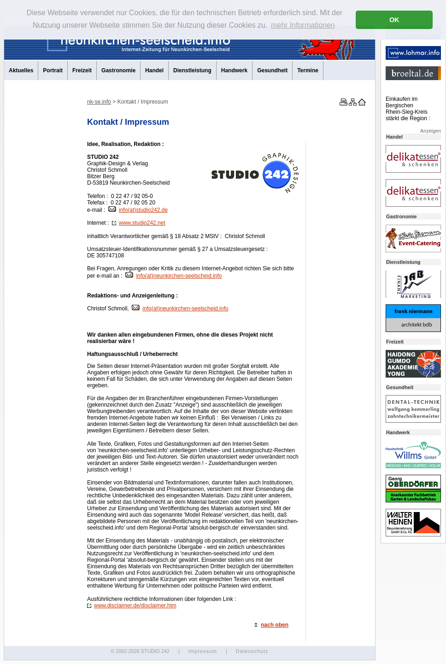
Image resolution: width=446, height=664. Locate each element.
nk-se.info (99, 102)
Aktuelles (21, 70)
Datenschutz (252, 651)
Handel (154, 70)
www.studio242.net (138, 223)
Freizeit (82, 70)
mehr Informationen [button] (303, 25)
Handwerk (234, 70)
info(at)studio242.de (138, 210)
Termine (307, 70)
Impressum (202, 651)
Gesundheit (272, 70)
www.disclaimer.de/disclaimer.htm (131, 605)
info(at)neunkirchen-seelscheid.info (173, 276)
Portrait (53, 70)
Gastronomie (118, 70)
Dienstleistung (192, 70)
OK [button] (394, 19)
